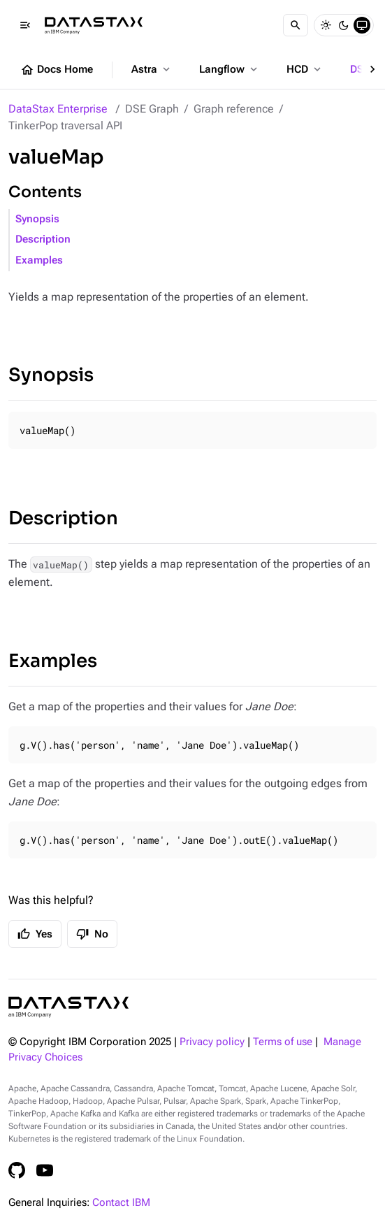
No (92, 934)
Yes (34, 934)
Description (43, 239)
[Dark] (343, 25)
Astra (152, 69)
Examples (39, 260)
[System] (362, 25)
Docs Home (56, 70)
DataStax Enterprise (58, 108)
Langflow (229, 69)
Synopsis (37, 219)
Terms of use (282, 1042)
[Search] (295, 25)
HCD (305, 69)
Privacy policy (212, 1042)
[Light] (325, 25)
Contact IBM (121, 1203)
